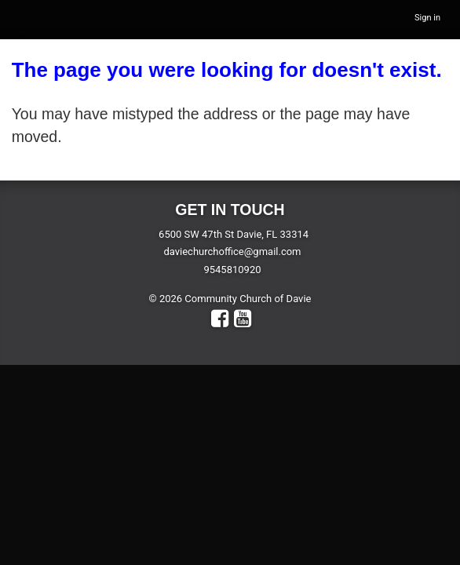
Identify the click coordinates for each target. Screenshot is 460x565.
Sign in (427, 18)
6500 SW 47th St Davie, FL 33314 (233, 234)
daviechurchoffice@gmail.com (232, 251)
